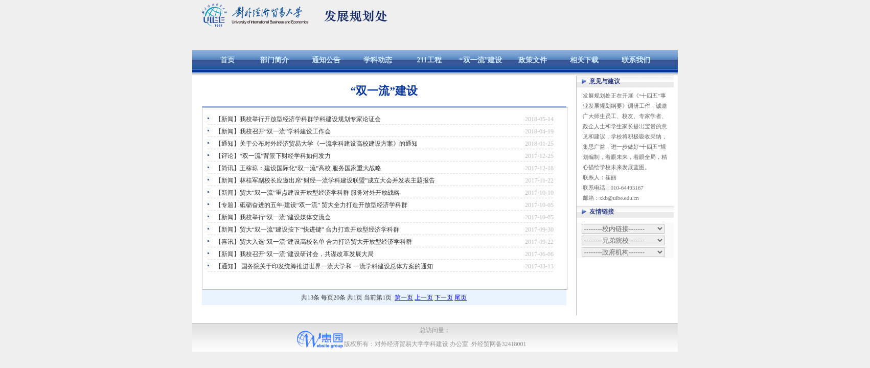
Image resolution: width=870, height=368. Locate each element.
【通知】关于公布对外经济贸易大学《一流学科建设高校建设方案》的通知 (316, 143)
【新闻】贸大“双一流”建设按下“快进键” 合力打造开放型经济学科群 (307, 229)
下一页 (443, 297)
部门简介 (274, 60)
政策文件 (532, 60)
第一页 (404, 297)
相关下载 (584, 60)
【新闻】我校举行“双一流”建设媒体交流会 (273, 217)
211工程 (429, 60)
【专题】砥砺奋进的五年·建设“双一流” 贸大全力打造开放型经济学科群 (311, 205)
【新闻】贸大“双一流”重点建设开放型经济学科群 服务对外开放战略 (307, 192)
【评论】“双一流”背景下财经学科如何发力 (273, 155)
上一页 (424, 297)
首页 (227, 60)
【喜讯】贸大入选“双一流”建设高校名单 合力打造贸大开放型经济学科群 (314, 241)
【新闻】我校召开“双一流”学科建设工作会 (273, 131)
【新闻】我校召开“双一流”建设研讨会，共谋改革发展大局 (294, 254)
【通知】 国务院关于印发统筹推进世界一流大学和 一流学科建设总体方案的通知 (324, 266)
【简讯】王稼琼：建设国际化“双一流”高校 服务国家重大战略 (298, 168)
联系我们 (636, 60)
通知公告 (326, 60)
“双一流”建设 (481, 60)
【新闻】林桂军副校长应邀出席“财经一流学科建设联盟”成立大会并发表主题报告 (325, 180)
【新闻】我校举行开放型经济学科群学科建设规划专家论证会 (298, 119)
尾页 (460, 297)
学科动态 (377, 60)
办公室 (459, 344)
